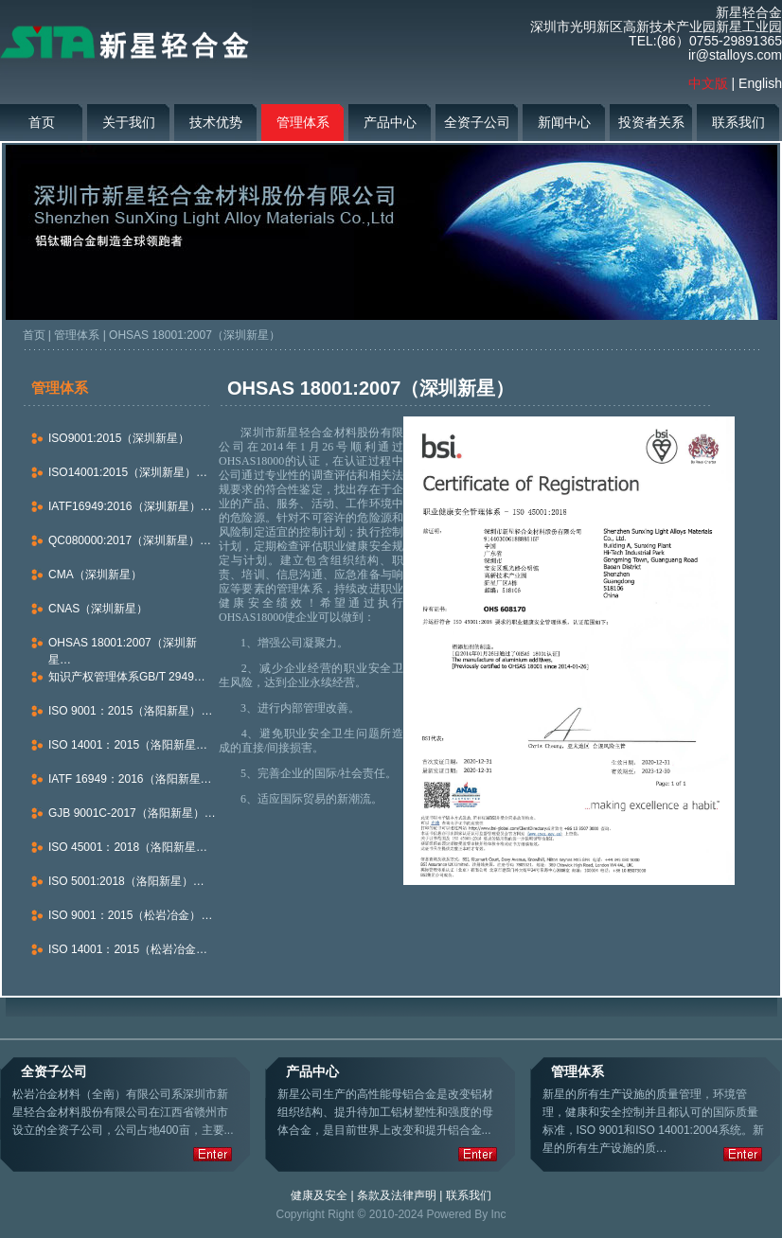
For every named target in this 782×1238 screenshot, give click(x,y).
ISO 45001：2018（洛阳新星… (127, 847)
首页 (41, 122)
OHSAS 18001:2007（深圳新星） (194, 335)
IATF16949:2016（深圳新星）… (130, 506)
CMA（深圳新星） (95, 574)
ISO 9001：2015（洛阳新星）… (130, 710)
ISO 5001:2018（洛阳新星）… (126, 881)
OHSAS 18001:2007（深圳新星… (122, 651)
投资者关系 (651, 122)
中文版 (708, 83)
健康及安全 (319, 1195)
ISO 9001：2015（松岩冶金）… (130, 915)
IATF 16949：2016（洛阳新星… (130, 779)
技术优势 (215, 122)
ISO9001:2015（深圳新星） (118, 438)
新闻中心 (564, 122)
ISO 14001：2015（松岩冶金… (127, 949)
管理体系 (302, 122)
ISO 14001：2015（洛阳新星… (127, 745)
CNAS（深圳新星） (98, 608)
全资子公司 (477, 122)
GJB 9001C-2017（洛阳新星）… (132, 813)
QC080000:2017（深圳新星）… (129, 540)
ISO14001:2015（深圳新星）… (127, 472)
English (760, 83)
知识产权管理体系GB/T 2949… (126, 676)
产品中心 (390, 122)
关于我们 (128, 122)
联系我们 (738, 122)
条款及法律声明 (396, 1195)
